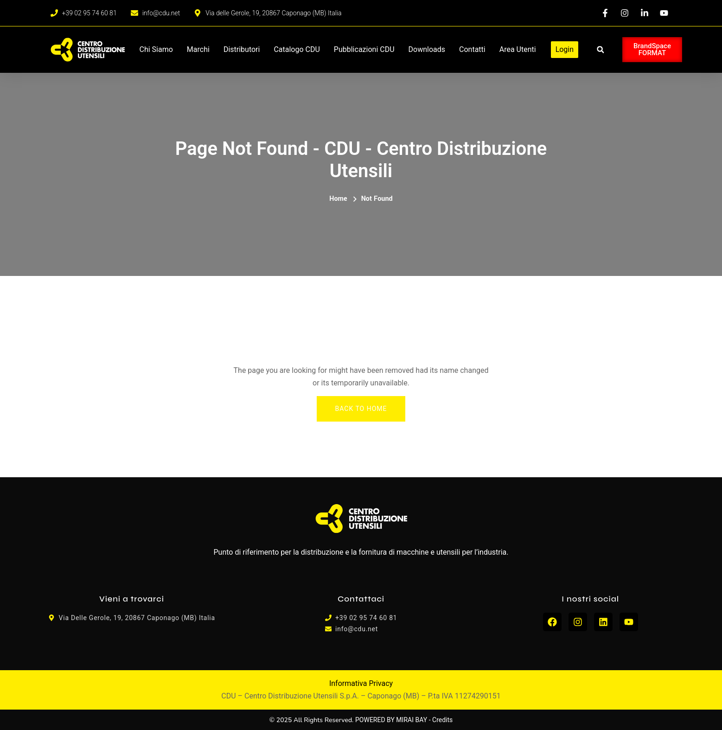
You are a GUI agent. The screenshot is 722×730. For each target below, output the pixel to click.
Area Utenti (517, 49)
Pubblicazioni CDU (364, 49)
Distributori (242, 49)
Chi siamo (156, 49)
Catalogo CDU (296, 49)
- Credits (441, 720)
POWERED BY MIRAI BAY (391, 720)
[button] (600, 50)
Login (565, 49)
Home (338, 199)
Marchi (198, 49)
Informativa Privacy (361, 683)
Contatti (472, 49)
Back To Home (361, 408)
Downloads (427, 49)
